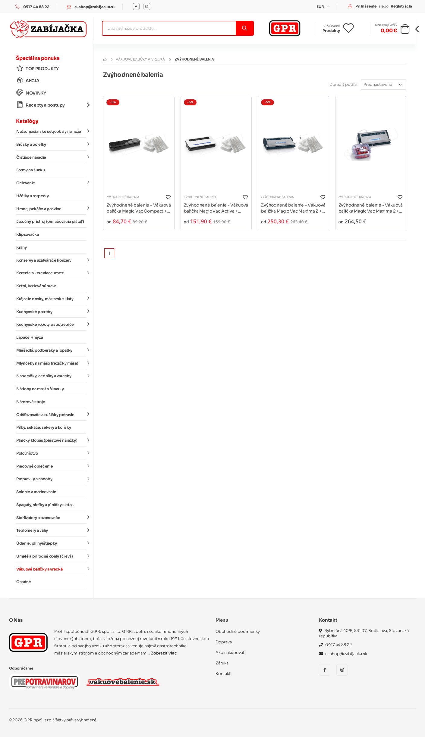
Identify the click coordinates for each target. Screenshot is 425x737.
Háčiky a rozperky (32, 196)
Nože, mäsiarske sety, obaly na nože (51, 131)
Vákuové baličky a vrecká (51, 569)
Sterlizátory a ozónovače (51, 517)
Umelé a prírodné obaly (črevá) (51, 556)
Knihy (21, 247)
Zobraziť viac (164, 653)
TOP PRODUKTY (37, 68)
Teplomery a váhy (51, 530)
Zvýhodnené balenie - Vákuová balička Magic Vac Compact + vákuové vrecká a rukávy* (138, 208)
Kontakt (223, 673)
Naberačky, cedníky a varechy (51, 376)
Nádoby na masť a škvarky (40, 389)
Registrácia (401, 6)
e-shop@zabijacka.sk (94, 7)
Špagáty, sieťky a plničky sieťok (45, 504)
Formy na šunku (30, 170)
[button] (405, 31)
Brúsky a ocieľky (51, 144)
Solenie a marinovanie (36, 492)
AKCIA (27, 80)
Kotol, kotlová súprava (36, 286)
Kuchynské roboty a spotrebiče (51, 324)
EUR (320, 6)
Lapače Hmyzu (29, 337)
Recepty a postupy (51, 105)
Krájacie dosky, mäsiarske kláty (51, 298)
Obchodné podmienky (238, 631)
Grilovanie (51, 183)
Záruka (222, 663)
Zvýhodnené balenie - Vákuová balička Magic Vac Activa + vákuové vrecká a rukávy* (216, 208)
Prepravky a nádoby (51, 479)
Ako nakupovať (230, 652)
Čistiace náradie (51, 157)
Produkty (331, 30)
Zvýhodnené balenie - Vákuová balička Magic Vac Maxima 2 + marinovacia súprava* (370, 208)
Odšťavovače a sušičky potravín (51, 414)
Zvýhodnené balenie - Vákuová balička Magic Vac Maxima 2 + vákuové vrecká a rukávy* (293, 208)
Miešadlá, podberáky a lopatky (51, 350)
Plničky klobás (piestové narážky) (51, 440)
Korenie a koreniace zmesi (51, 273)
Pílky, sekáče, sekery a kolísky (43, 427)
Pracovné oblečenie (51, 466)
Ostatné (23, 582)
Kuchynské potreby (51, 311)
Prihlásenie (366, 6)
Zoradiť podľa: (343, 84)
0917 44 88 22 (36, 7)
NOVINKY (31, 93)
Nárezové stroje (30, 402)
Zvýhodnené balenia (122, 197)
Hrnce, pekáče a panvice (51, 208)
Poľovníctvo (51, 453)
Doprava (224, 642)
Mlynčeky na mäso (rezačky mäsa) (51, 363)
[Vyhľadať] (244, 28)
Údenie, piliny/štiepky (51, 543)
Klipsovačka (27, 234)
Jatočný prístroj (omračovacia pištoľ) (50, 221)
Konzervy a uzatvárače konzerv (51, 260)
